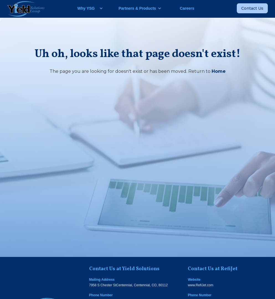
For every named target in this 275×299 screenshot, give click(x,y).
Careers (187, 8)
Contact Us (252, 8)
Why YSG (86, 8)
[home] (26, 9)
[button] (88, 8)
